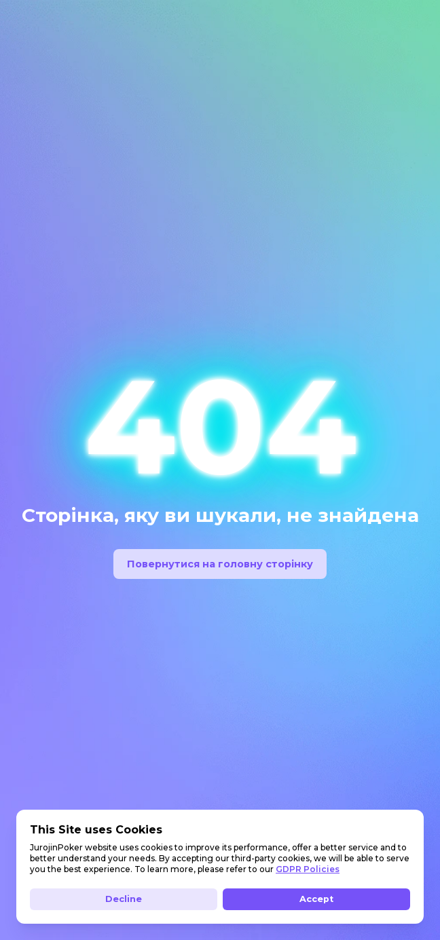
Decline (123, 899)
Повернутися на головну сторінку (220, 564)
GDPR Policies (308, 869)
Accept (316, 899)
